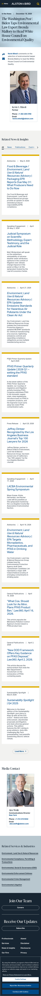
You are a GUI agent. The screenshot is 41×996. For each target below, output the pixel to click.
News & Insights (8, 948)
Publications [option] (20, 147)
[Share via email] (3, 58)
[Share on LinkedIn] (3, 54)
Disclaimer (25, 943)
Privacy (24, 953)
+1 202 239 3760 (24, 114)
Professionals (7, 939)
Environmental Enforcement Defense (17, 873)
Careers (20, 907)
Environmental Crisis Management (16, 879)
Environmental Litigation (12, 885)
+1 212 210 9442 (21, 819)
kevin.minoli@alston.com (23, 119)
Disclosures (26, 948)
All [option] (3, 147)
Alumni (23, 939)
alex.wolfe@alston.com (19, 824)
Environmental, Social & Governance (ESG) (19, 868)
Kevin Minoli (13, 54)
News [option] (9, 147)
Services (5, 943)
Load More (19, 751)
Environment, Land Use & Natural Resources (20, 853)
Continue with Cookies (20, 992)
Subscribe (20, 928)
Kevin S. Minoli (19, 107)
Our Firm (5, 953)
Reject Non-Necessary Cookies (20, 985)
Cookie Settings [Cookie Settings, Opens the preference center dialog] (20, 979)
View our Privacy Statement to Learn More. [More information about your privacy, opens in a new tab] (17, 975)
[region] (20, 976)
